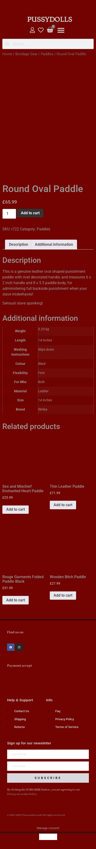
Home (7, 54)
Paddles (47, 54)
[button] (61, 30)
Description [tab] (18, 244)
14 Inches (45, 400)
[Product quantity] (9, 214)
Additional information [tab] (54, 244)
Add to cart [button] (15, 509)
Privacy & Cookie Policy (22, 794)
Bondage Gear (26, 54)
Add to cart (30, 213)
